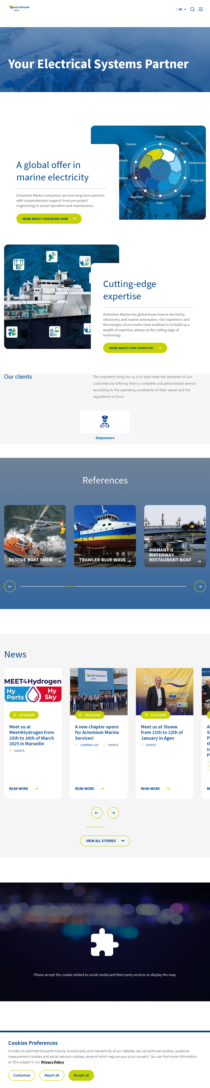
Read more (18, 789)
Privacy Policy (52, 1062)
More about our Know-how (45, 219)
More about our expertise (131, 348)
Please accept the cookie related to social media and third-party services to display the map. (105, 974)
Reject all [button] (52, 1075)
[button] (10, 586)
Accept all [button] (81, 1075)
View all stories (101, 840)
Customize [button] (21, 1075)
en (180, 9)
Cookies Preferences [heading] (33, 1043)
